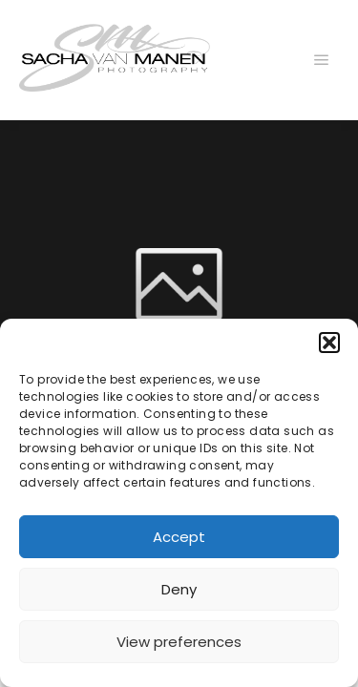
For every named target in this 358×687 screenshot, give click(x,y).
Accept (179, 537)
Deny (179, 589)
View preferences (179, 642)
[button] (329, 342)
